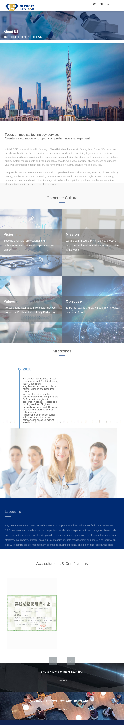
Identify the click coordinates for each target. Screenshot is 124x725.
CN (95, 4)
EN (101, 4)
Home (23, 36)
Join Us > (62, 709)
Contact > (62, 680)
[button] (71, 669)
